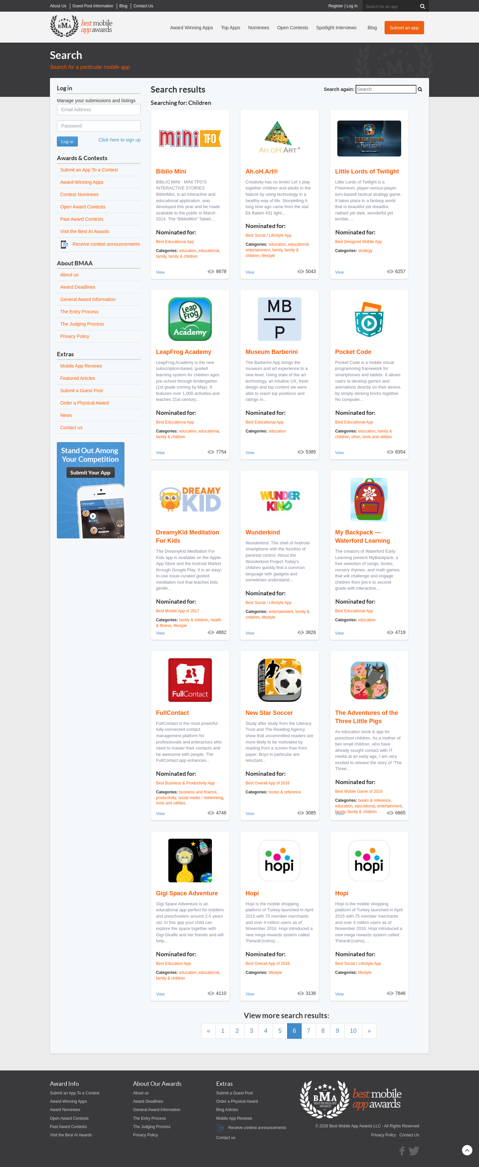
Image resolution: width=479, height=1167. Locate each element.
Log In (352, 6)
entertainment (257, 250)
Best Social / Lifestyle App (268, 235)
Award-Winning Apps (81, 182)
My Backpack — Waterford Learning (362, 536)
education (187, 250)
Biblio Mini (171, 171)
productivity (166, 797)
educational (209, 250)
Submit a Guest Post (81, 390)
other (355, 437)
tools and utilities (377, 437)
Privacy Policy (74, 336)
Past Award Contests (81, 219)
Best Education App (173, 963)
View (160, 272)
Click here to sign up (119, 140)
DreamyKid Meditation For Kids (187, 536)
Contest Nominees (79, 194)
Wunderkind (262, 532)
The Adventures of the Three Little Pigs (366, 717)
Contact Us (409, 1135)
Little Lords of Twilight (367, 171)
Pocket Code (353, 352)
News (66, 415)
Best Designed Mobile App (358, 241)
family (161, 256)
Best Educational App (175, 241)
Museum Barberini (271, 352)
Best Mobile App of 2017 (177, 611)
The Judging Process (82, 324)
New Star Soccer (269, 713)
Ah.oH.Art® (261, 171)
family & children (183, 256)
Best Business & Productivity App (185, 783)
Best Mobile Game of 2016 (359, 791)
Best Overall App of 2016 (267, 783)
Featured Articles (77, 378)
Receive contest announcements (100, 244)
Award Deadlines (77, 287)
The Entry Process (79, 311)
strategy (365, 250)
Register (335, 6)
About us (69, 274)
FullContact (172, 713)
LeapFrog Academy (183, 352)
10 (353, 1030)
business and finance (198, 792)
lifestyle (268, 255)
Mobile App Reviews (81, 366)
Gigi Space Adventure (187, 893)
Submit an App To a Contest (89, 169)
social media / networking (200, 797)
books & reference (285, 792)
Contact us (71, 427)
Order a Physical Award (84, 403)
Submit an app (404, 27)
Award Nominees (65, 1109)
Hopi (252, 893)
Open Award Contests (82, 206)
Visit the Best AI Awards (84, 231)
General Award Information (87, 299)
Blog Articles (227, 1109)
